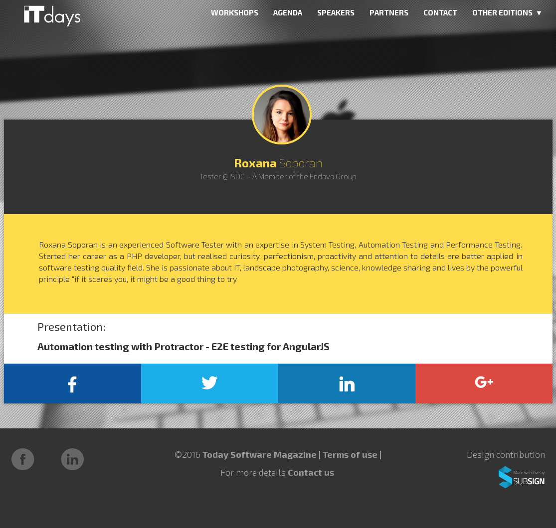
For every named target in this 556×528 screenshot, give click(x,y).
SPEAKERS (336, 12)
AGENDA (287, 12)
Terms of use (351, 454)
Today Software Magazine (259, 454)
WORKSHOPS (234, 12)
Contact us (311, 472)
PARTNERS (389, 12)
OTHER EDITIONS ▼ (507, 12)
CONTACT (440, 12)
